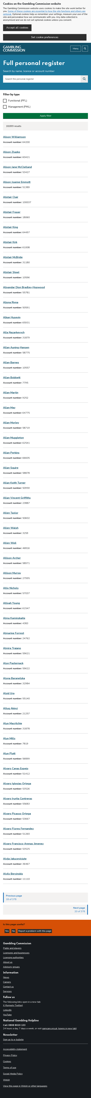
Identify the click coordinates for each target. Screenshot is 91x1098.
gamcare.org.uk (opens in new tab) (59, 1028)
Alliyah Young (11, 603)
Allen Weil (9, 543)
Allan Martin (10, 392)
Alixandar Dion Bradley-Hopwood (24, 287)
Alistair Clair (10, 197)
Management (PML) (19, 106)
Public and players (12, 948)
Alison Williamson (14, 137)
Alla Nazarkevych (13, 332)
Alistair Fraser (11, 212)
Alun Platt (9, 753)
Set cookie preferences (44, 37)
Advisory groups (11, 967)
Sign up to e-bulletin (13, 1039)
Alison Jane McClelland (17, 167)
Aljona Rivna (10, 302)
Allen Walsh (10, 528)
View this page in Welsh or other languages (25, 1086)
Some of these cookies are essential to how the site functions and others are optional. (44, 13)
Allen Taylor (10, 513)
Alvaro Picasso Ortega (17, 813)
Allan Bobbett (11, 377)
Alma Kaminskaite (14, 618)
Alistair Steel (11, 272)
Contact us (8, 986)
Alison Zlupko (11, 152)
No (14, 931)
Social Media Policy (13, 1073)
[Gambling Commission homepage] (14, 50)
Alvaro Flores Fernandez (18, 828)
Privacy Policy (10, 1055)
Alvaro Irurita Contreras (17, 798)
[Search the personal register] (84, 79)
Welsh (6, 1080)
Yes (7, 931)
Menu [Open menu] (75, 48)
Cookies (7, 1061)
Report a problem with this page (34, 931)
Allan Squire (10, 468)
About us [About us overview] (7, 962)
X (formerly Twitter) (13, 1005)
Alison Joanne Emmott (16, 182)
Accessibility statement (15, 1049)
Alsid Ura (8, 693)
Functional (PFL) (17, 100)
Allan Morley (11, 422)
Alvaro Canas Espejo (15, 768)
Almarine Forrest (13, 633)
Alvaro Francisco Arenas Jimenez (23, 843)
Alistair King (10, 227)
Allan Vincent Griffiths (17, 498)
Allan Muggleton (13, 437)
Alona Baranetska (14, 678)
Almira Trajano (12, 648)
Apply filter (45, 115)
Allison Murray (12, 573)
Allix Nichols (11, 588)
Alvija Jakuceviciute (15, 858)
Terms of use (9, 1067)
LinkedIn (7, 1010)
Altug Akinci (10, 708)
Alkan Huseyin (11, 317)
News (6, 977)
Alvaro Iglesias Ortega (17, 783)
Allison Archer (12, 558)
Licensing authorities (13, 957)
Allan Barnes (11, 362)
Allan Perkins (11, 452)
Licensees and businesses (16, 952)
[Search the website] (85, 49)
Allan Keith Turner (14, 483)
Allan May (9, 407)
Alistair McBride (13, 257)
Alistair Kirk (10, 242)
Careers (7, 982)
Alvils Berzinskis (13, 874)
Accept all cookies (17, 27)
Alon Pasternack (13, 663)
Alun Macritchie (12, 723)
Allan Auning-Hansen (16, 347)
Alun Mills (9, 738)
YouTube (7, 1014)
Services (7, 991)
